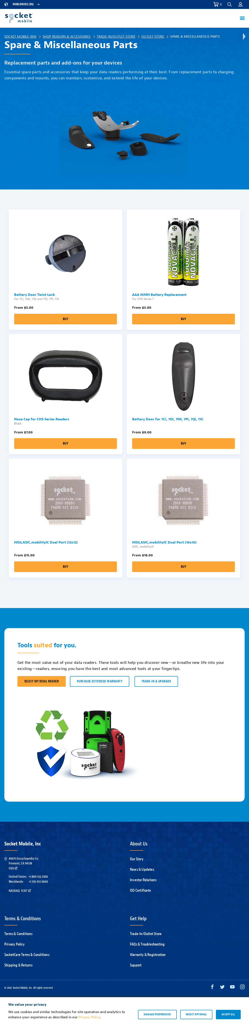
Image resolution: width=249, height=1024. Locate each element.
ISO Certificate (140, 890)
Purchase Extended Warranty (99, 681)
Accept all (228, 1014)
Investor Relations (143, 880)
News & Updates (142, 869)
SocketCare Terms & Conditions (26, 954)
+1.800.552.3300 (38, 876)
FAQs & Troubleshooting (147, 944)
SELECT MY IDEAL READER (41, 681)
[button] (229, 4)
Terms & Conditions (18, 933)
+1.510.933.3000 (38, 881)
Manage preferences (157, 1014)
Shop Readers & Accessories (67, 36)
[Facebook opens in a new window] (212, 987)
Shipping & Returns (18, 965)
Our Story (136, 859)
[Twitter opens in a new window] (222, 987)
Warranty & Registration (148, 954)
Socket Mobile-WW (20, 36)
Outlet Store (152, 36)
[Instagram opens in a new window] (242, 987)
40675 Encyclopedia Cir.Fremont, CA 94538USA (24, 863)
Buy (65, 319)
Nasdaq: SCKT (20, 891)
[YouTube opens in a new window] (232, 987)
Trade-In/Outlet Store (116, 36)
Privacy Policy (14, 944)
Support (135, 965)
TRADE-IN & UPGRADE (156, 681)
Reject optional (196, 1014)
